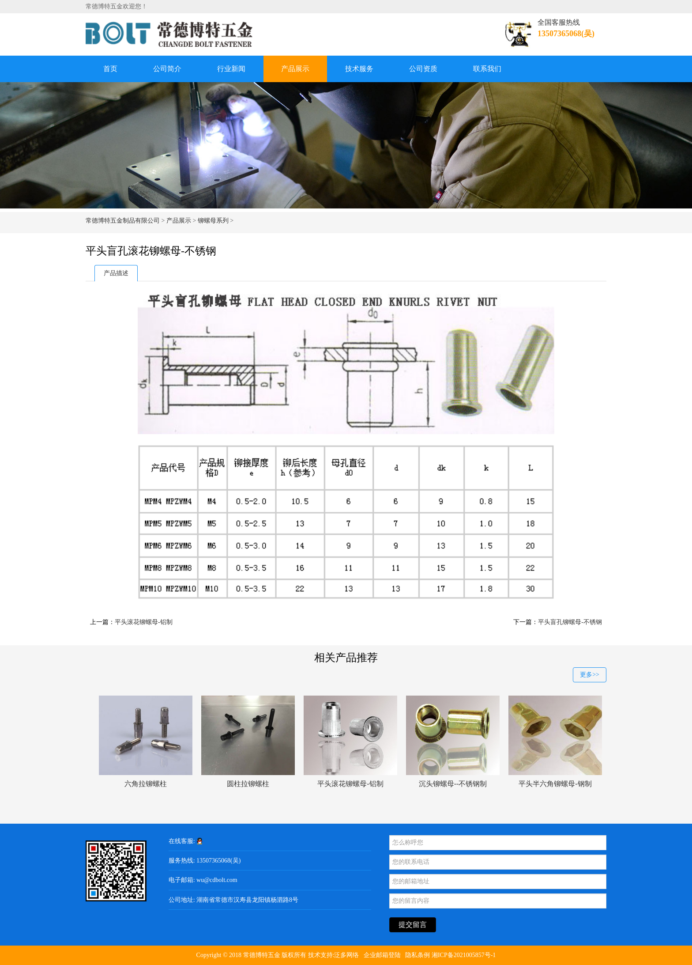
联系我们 (487, 68)
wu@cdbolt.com (216, 880)
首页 (110, 68)
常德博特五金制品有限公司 (123, 220)
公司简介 (167, 68)
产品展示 (295, 68)
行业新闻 (231, 68)
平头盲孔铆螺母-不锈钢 (570, 622)
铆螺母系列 (213, 220)
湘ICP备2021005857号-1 (464, 955)
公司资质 (423, 68)
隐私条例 (417, 955)
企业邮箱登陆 (382, 955)
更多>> (589, 674)
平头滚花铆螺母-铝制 (144, 622)
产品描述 (116, 273)
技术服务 (359, 68)
